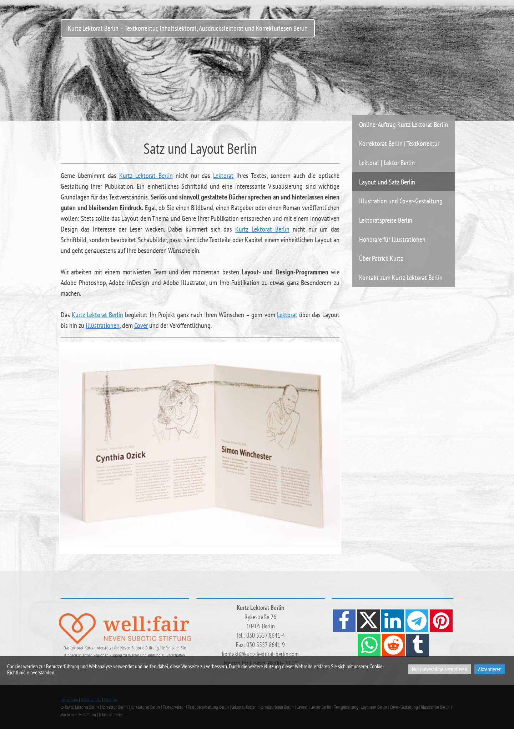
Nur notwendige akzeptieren (439, 669)
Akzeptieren (490, 669)
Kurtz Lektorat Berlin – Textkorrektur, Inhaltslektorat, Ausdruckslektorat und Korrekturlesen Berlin (188, 28)
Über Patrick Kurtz (381, 258)
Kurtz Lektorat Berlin (146, 175)
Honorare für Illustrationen (392, 239)
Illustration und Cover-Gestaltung (401, 200)
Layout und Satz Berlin (387, 181)
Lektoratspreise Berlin (385, 220)
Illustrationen (103, 325)
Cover (141, 325)
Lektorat (223, 175)
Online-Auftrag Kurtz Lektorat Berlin (403, 124)
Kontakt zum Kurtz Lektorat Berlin (401, 277)
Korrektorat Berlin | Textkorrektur (399, 143)
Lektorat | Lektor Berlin (387, 162)
